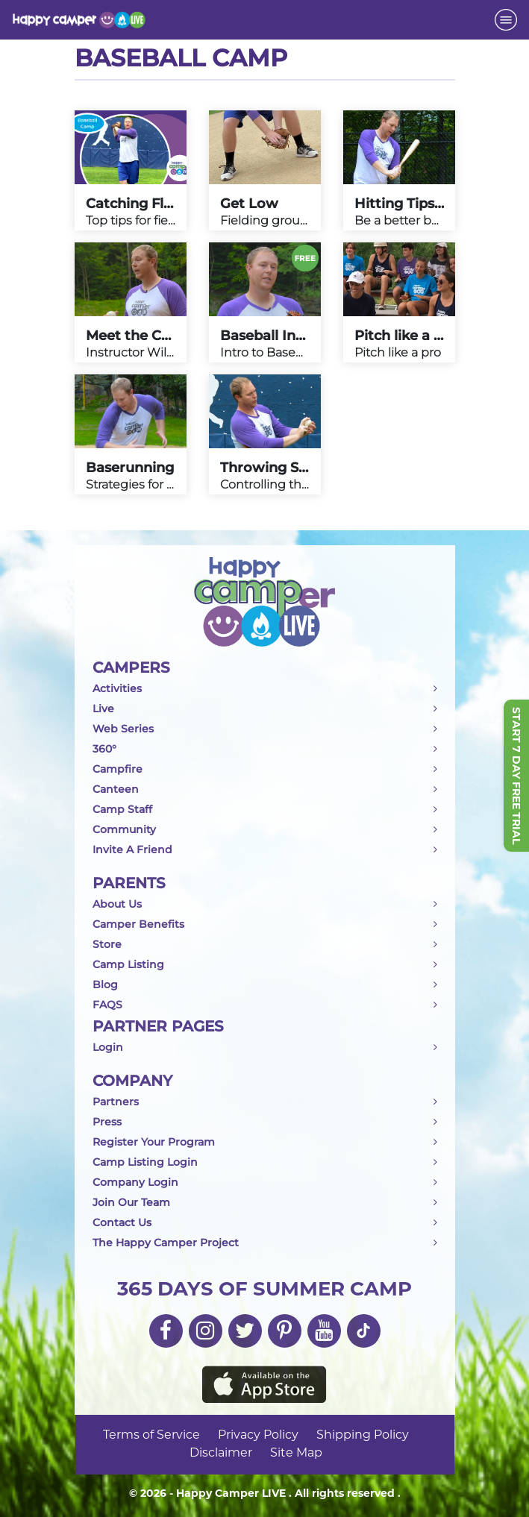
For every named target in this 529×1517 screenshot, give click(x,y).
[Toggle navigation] (506, 20)
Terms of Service (151, 1436)
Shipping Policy (362, 1436)
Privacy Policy (258, 1436)
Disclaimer (221, 1454)
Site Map (296, 1454)
